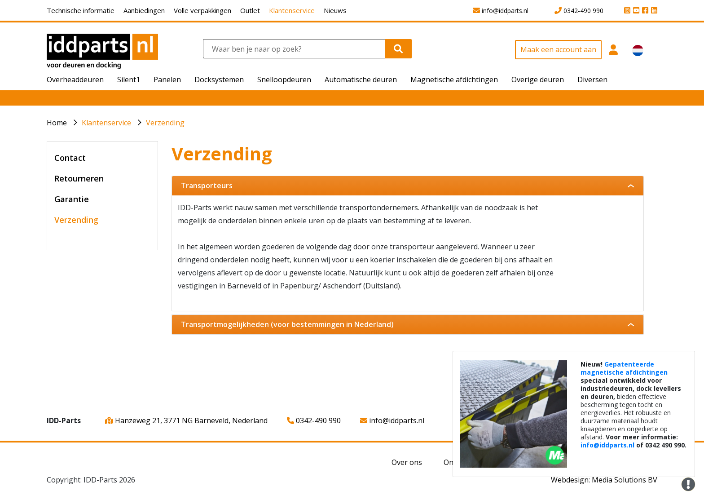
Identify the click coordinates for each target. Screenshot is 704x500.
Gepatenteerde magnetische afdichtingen (624, 368)
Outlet (250, 10)
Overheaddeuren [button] (75, 79)
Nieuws (335, 10)
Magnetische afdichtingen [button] (454, 79)
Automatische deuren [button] (361, 79)
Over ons (407, 462)
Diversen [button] (592, 79)
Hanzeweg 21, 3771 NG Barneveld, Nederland (186, 420)
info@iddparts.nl (392, 420)
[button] (613, 54)
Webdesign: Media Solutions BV (604, 480)
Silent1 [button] (128, 79)
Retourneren (79, 178)
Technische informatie (80, 10)
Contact (70, 157)
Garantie (71, 199)
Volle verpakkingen (202, 10)
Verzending (165, 123)
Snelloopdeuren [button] (284, 79)
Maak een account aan (558, 49)
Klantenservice (292, 10)
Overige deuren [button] (537, 79)
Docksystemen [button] (219, 79)
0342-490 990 (314, 420)
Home (57, 123)
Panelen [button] (167, 79)
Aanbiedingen (144, 10)
